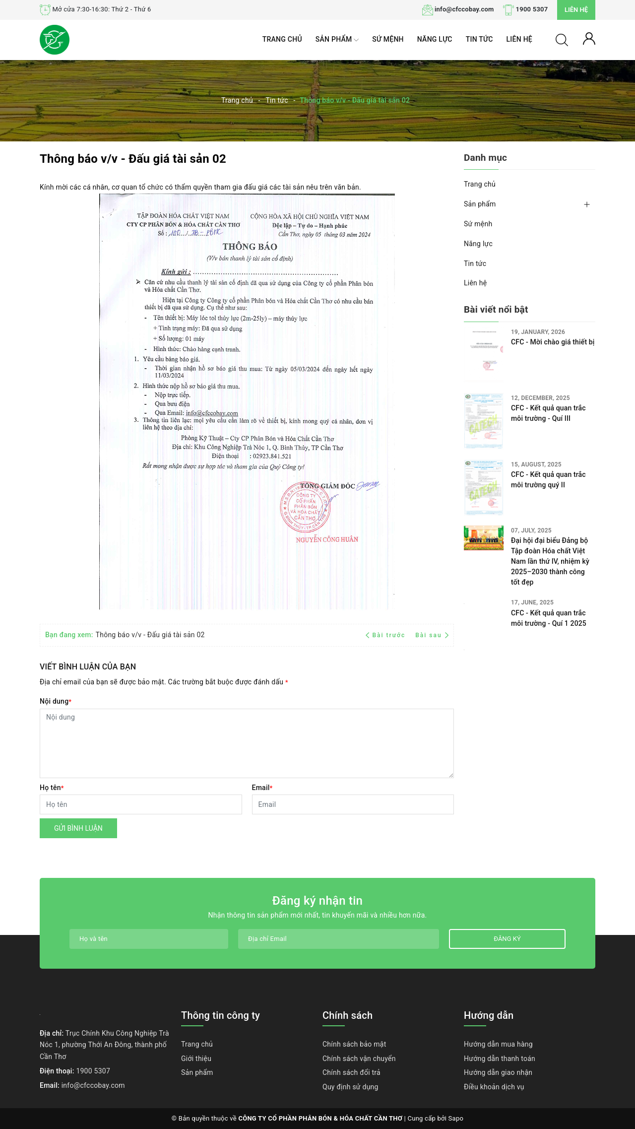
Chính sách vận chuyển (359, 1059)
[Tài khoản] (589, 38)
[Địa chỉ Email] (338, 939)
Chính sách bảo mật (354, 1044)
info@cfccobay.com (464, 9)
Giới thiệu (196, 1059)
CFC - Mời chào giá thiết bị (553, 342)
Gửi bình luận (78, 828)
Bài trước (387, 635)
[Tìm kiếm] (562, 39)
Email (262, 788)
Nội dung (55, 701)
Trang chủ (282, 39)
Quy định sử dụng (350, 1087)
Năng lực (434, 39)
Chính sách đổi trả (351, 1072)
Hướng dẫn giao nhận (498, 1072)
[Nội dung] (247, 743)
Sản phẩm (337, 40)
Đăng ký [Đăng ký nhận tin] (507, 938)
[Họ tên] (141, 804)
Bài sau (431, 635)
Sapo (456, 1118)
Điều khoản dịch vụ (494, 1087)
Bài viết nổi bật (496, 309)
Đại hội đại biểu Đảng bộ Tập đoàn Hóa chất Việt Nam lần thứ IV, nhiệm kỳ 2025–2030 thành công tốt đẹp (550, 510)
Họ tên (52, 788)
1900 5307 (532, 9)
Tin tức (479, 39)
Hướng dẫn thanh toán (499, 1059)
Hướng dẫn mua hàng (498, 1044)
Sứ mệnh (388, 39)
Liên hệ (576, 9)
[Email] (353, 804)
